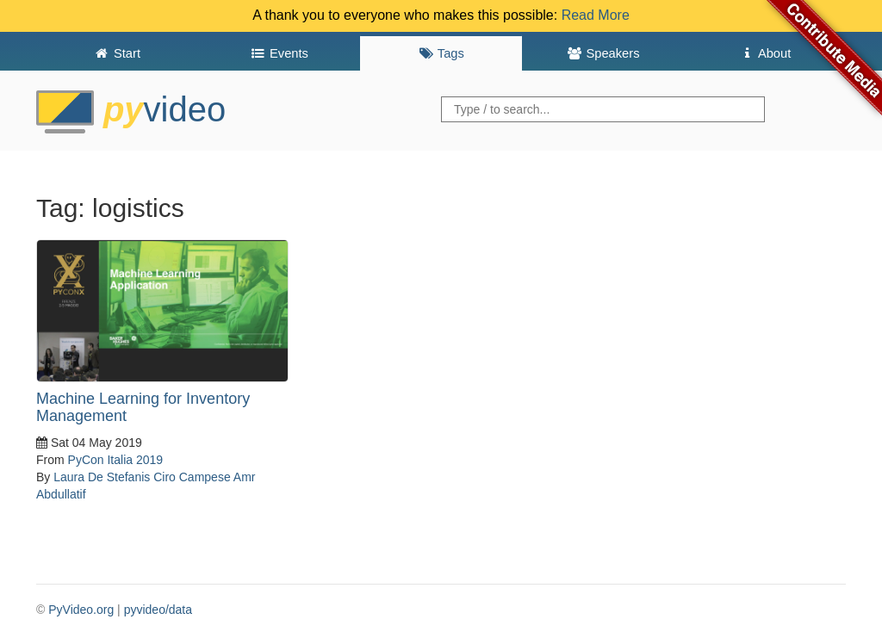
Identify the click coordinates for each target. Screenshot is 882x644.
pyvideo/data (158, 609)
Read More (596, 15)
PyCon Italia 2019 (116, 460)
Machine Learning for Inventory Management (143, 407)
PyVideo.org (81, 609)
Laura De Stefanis (101, 477)
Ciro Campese (191, 477)
